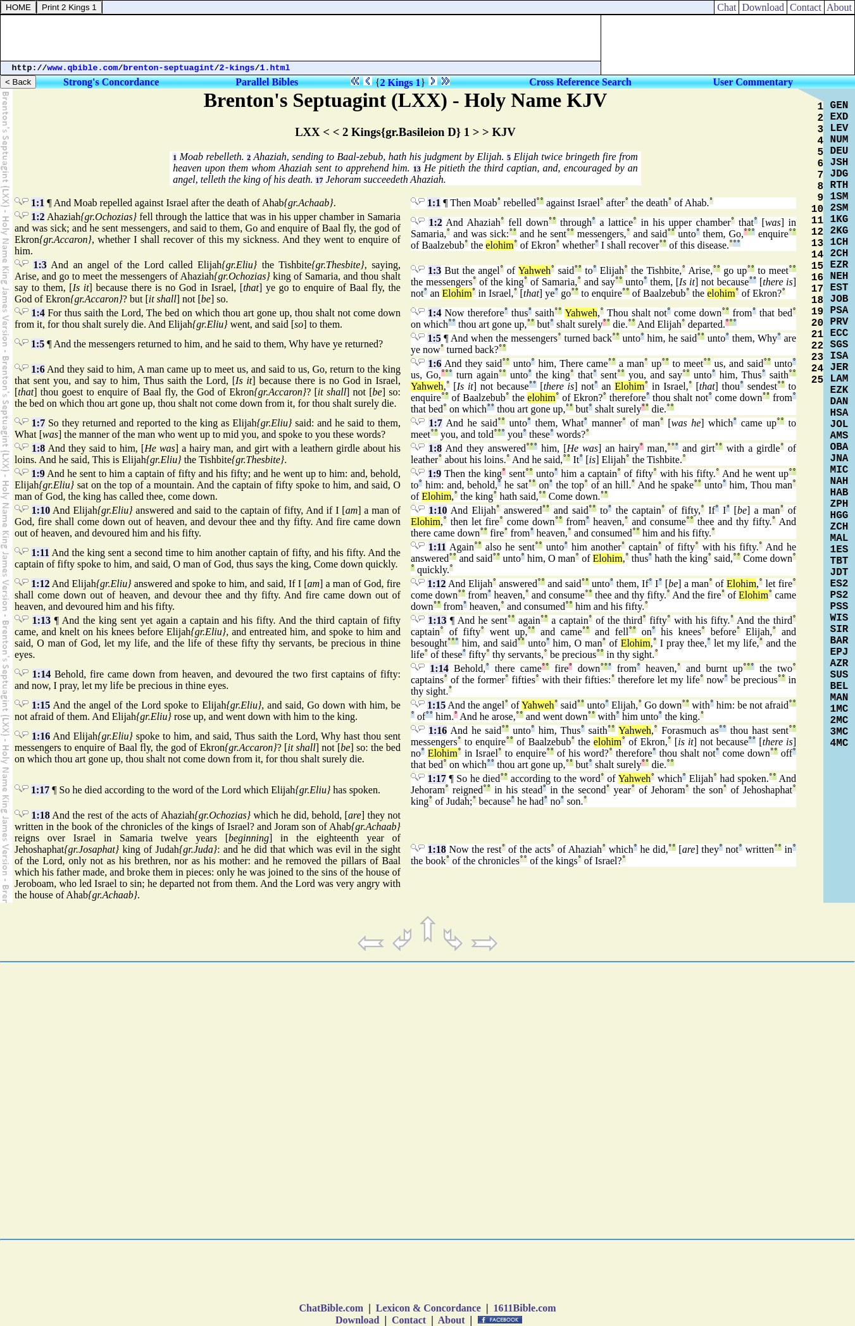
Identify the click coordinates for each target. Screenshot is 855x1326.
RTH (839, 185)
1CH (839, 242)
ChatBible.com (331, 1308)
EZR (839, 265)
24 (817, 369)
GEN (839, 105)
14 (817, 255)
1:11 (40, 552)
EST (839, 288)
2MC (839, 720)
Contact (805, 7)
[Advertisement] (301, 38)
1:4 (37, 312)
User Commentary (753, 82)
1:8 (38, 448)
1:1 (37, 202)
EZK (839, 390)
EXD (839, 117)
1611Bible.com (524, 1308)
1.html (275, 68)
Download (763, 7)
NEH (839, 276)
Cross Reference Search (580, 82)
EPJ (839, 652)
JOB (839, 299)
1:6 (37, 369)
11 (817, 220)
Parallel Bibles (266, 82)
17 (319, 180)
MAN (839, 697)
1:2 (37, 216)
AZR (839, 663)
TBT (839, 561)
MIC (839, 470)
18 (817, 300)
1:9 (37, 473)
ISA (839, 356)
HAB (839, 493)
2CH (839, 253)
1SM (839, 196)
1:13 (41, 620)
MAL (839, 538)
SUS (839, 675)
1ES (839, 549)
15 (817, 266)
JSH (839, 162)
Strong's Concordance (111, 82)
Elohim (456, 293)
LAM (839, 379)
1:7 (38, 423)
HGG (839, 515)
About (839, 7)
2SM (839, 208)
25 (817, 380)
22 (817, 346)
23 (817, 357)
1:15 (41, 705)
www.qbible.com (82, 68)
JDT (839, 572)
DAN (839, 401)
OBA (839, 447)
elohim (499, 245)
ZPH (839, 504)
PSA (839, 310)
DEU (839, 151)
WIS (839, 618)
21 (817, 334)
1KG (839, 219)
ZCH (839, 527)
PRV (839, 322)
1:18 (40, 815)
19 (817, 312)
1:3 (39, 264)
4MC (839, 743)
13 (417, 168)
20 (817, 323)
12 (817, 232)
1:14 (41, 674)
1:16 (41, 736)
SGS (839, 344)
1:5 (37, 343)
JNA (839, 458)
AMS (839, 436)
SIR (839, 629)
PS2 (839, 595)
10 (817, 209)
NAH (839, 481)
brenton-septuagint (169, 68)
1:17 (40, 789)
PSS (839, 606)
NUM (839, 140)
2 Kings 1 (400, 82)
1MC (839, 709)
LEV (839, 128)
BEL (839, 686)
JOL (839, 424)
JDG (839, 174)
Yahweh (534, 270)
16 (817, 277)
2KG (839, 231)
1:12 (40, 583)
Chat (727, 7)
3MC (839, 732)
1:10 (41, 510)
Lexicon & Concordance (428, 1308)
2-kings (237, 68)
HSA (839, 413)
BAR (839, 641)
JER (839, 367)
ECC (839, 333)
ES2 (839, 584)
